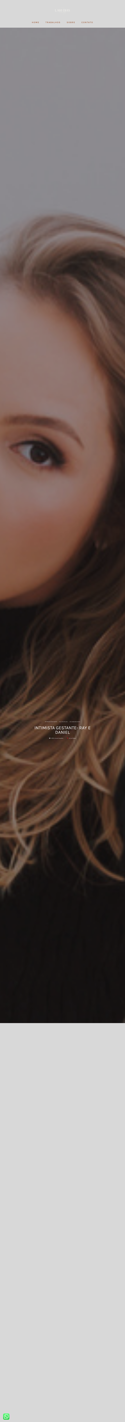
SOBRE (71, 22)
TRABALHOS (53, 22)
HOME (35, 22)
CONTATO (87, 22)
